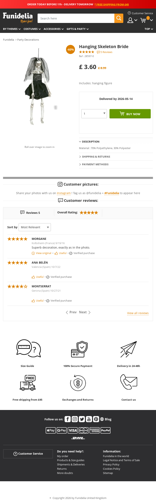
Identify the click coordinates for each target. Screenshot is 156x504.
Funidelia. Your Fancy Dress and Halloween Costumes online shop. (17, 18)
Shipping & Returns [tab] (96, 156)
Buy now (133, 114)
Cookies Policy (111, 468)
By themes (10, 29)
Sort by (12, 227)
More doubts (65, 473)
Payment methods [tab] (95, 164)
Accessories (52, 29)
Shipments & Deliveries (71, 464)
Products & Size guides (70, 460)
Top (147, 29)
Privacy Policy (111, 464)
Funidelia (8, 39)
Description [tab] (91, 141)
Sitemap (108, 473)
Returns (62, 468)
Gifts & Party (76, 29)
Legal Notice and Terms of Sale (121, 460)
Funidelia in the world (116, 456)
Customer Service (28, 453)
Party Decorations (28, 39)
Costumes (31, 29)
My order (62, 456)
